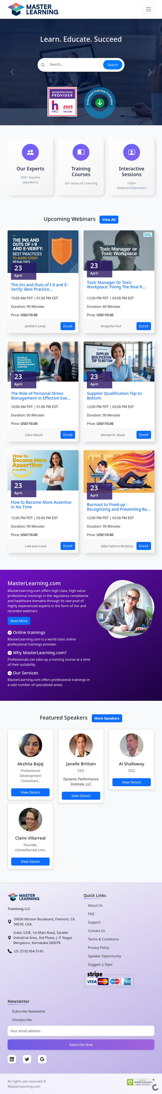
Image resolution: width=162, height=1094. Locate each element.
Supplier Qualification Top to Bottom (114, 395)
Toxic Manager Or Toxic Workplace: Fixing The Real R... (116, 285)
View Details (30, 792)
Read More (18, 621)
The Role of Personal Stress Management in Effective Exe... (40, 395)
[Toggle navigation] (148, 9)
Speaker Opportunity (104, 956)
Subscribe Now (81, 1044)
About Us (95, 905)
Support (94, 922)
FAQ (91, 914)
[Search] (70, 64)
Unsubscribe (22, 1019)
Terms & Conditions (103, 939)
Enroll (67, 326)
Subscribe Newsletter (29, 1011)
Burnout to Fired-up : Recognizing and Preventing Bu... (118, 507)
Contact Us (96, 930)
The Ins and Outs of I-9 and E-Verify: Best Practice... (39, 287)
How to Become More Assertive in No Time (41, 504)
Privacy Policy (98, 947)
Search (112, 64)
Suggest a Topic (100, 964)
